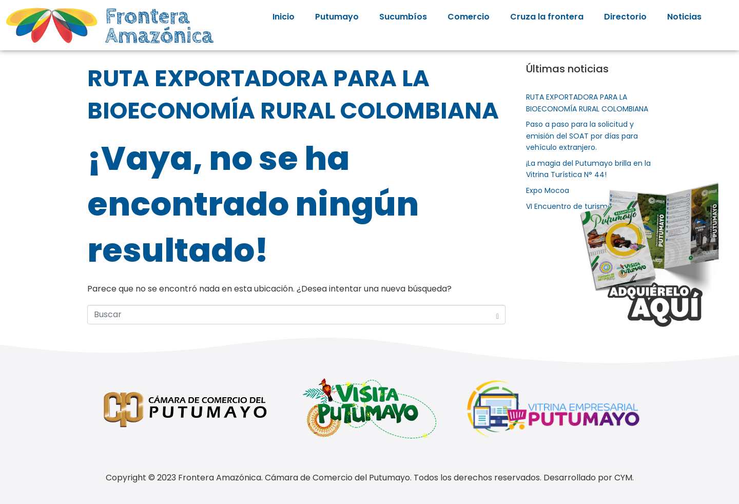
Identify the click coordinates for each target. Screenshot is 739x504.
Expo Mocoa (547, 190)
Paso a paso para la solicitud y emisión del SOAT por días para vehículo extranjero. (582, 135)
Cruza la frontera (547, 17)
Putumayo (337, 17)
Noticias (684, 17)
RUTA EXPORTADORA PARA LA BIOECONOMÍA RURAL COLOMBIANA (293, 94)
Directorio (625, 17)
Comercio (469, 17)
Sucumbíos (403, 17)
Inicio (284, 17)
